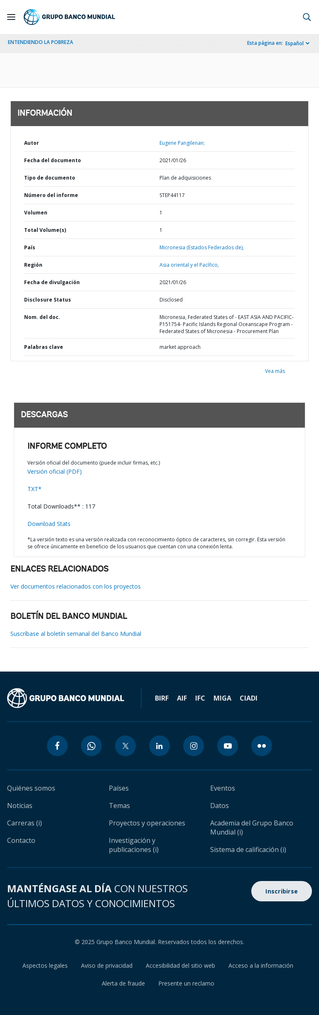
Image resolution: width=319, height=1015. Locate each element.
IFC (200, 698)
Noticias (19, 805)
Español (294, 43)
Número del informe (51, 195)
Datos (219, 805)
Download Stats (49, 524)
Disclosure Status (47, 299)
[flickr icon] (261, 745)
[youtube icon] (227, 745)
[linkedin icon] (159, 745)
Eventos (222, 788)
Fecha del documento (52, 160)
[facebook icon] (57, 745)
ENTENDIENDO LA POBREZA (40, 42)
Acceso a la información (260, 965)
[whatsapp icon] (91, 745)
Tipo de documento (49, 177)
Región (33, 264)
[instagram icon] (193, 745)
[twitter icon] (125, 745)
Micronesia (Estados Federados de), (202, 247)
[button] (307, 17)
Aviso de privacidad (107, 965)
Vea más (275, 371)
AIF (182, 698)
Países (119, 788)
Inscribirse (281, 891)
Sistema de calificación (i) (248, 849)
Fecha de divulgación (52, 282)
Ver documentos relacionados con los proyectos (75, 586)
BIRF (162, 698)
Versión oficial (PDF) (54, 471)
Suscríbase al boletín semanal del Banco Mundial (75, 634)
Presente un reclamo (186, 983)
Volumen (35, 212)
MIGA (222, 698)
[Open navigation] (11, 17)
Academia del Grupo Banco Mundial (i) (251, 827)
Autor (31, 142)
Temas (119, 805)
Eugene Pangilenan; (182, 142)
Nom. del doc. (42, 317)
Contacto (21, 840)
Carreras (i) (24, 823)
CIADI (249, 698)
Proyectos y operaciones (147, 823)
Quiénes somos (31, 788)
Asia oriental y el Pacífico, (189, 264)
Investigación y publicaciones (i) (134, 845)
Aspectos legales (45, 965)
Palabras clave (43, 347)
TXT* (34, 489)
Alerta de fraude (123, 983)
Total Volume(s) (45, 230)
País (29, 247)
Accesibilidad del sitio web (180, 965)
